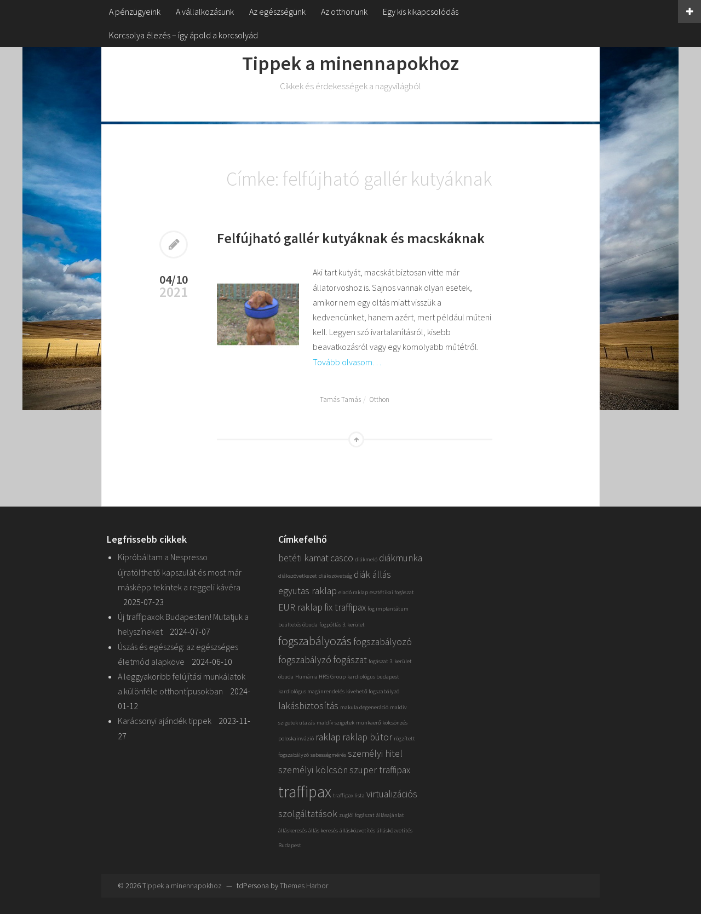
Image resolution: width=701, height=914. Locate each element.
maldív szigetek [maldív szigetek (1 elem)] (335, 722)
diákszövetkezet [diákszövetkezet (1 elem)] (297, 575)
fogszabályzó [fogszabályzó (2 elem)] (304, 660)
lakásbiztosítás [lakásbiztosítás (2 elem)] (308, 706)
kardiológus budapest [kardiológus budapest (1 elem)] (373, 676)
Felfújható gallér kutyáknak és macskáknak (351, 238)
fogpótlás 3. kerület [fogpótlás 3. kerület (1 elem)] (342, 624)
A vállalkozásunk (205, 11)
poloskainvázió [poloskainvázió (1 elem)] (296, 738)
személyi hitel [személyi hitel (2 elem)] (375, 754)
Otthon (379, 399)
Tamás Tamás (340, 399)
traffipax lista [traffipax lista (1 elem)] (349, 795)
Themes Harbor (304, 885)
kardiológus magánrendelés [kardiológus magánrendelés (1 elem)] (311, 691)
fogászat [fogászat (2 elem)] (350, 660)
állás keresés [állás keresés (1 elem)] (323, 830)
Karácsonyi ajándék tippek (164, 720)
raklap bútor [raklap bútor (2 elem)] (367, 737)
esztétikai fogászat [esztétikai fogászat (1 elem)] (392, 592)
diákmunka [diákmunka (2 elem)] (400, 558)
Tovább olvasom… (347, 362)
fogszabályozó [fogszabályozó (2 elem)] (382, 642)
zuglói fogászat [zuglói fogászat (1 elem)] (357, 815)
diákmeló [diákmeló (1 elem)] (366, 559)
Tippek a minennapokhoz (350, 63)
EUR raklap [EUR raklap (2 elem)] (300, 607)
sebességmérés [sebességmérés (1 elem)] (328, 754)
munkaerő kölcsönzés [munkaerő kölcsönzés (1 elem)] (381, 722)
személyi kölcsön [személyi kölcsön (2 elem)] (313, 770)
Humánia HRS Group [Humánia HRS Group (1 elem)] (320, 676)
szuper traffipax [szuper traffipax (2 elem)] (379, 770)
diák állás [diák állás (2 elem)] (372, 574)
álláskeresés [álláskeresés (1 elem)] (292, 830)
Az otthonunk (344, 11)
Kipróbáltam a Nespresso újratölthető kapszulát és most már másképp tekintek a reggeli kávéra (180, 571)
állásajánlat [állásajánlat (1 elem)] (390, 815)
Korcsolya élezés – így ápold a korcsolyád (183, 35)
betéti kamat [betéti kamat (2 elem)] (303, 558)
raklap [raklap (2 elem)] (328, 737)
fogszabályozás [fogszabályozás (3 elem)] (315, 640)
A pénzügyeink (134, 11)
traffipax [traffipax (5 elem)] (304, 791)
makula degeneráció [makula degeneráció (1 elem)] (364, 707)
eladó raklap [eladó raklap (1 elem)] (353, 592)
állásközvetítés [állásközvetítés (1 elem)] (357, 830)
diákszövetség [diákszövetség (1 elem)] (335, 575)
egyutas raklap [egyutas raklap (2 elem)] (307, 591)
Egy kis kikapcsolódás (420, 11)
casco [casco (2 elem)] (341, 558)
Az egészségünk (277, 11)
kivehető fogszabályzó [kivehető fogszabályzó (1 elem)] (372, 691)
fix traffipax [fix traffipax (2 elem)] (345, 607)
